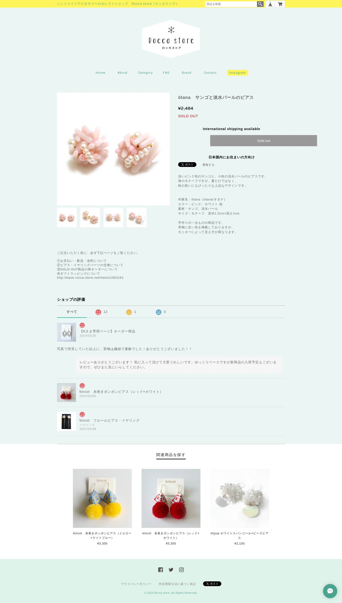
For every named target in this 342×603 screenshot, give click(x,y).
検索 (260, 4)
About (123, 72)
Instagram (237, 72)
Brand (187, 72)
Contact (210, 72)
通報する (208, 164)
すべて (71, 312)
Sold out (263, 141)
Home (100, 72)
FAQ (166, 72)
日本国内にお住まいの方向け (232, 157)
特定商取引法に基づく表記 (177, 584)
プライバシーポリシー (136, 584)
